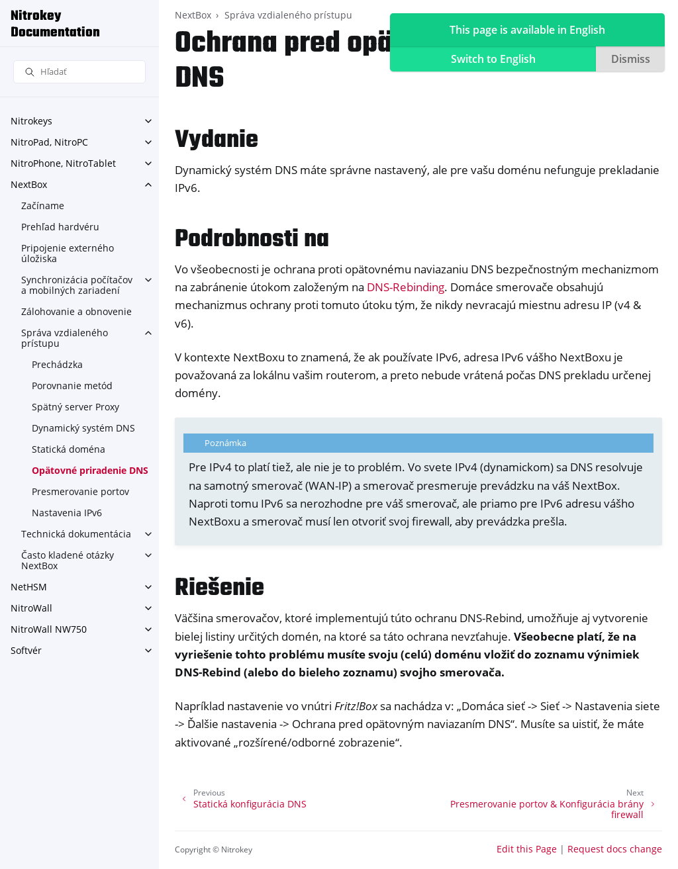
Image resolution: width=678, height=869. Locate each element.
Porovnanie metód (72, 385)
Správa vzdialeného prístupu (64, 337)
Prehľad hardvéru (60, 226)
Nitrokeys (31, 120)
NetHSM (29, 586)
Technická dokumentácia (76, 533)
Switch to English (493, 59)
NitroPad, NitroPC (49, 142)
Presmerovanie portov (80, 491)
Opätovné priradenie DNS (90, 470)
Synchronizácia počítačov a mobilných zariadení (76, 285)
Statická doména (68, 449)
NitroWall (31, 608)
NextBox (29, 184)
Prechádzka (57, 364)
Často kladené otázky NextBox (67, 560)
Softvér (26, 650)
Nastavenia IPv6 (67, 512)
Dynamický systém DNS (83, 428)
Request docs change (614, 849)
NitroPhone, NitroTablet (63, 163)
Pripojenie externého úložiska (67, 253)
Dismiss (630, 59)
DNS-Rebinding (405, 287)
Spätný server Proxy (75, 406)
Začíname (42, 205)
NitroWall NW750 (49, 629)
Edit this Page (527, 849)
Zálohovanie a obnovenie (76, 311)
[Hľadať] (79, 72)
